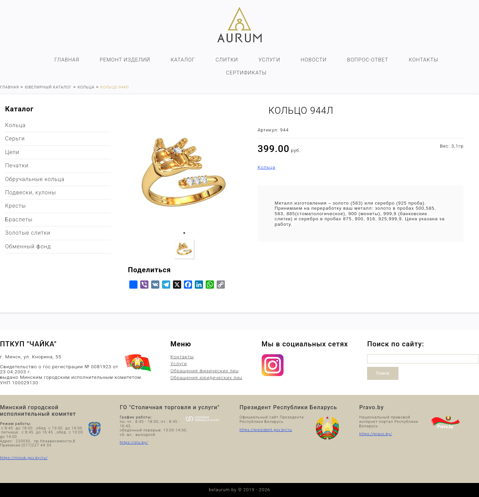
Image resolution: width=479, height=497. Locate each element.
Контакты (423, 60)
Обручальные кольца (34, 179)
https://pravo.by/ (375, 434)
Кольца (266, 167)
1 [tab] (184, 233)
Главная (66, 60)
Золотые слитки (27, 233)
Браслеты (19, 219)
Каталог (183, 60)
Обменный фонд (28, 246)
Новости (313, 60)
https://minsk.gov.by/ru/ (24, 458)
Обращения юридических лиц (206, 377)
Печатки (16, 165)
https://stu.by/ (134, 443)
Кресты (15, 206)
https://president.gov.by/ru (266, 430)
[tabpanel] (184, 175)
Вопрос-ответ (367, 60)
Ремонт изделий (125, 60)
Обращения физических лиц (204, 370)
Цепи (12, 152)
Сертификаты (246, 73)
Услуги (269, 60)
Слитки (227, 60)
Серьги (15, 138)
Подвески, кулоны (30, 192)
